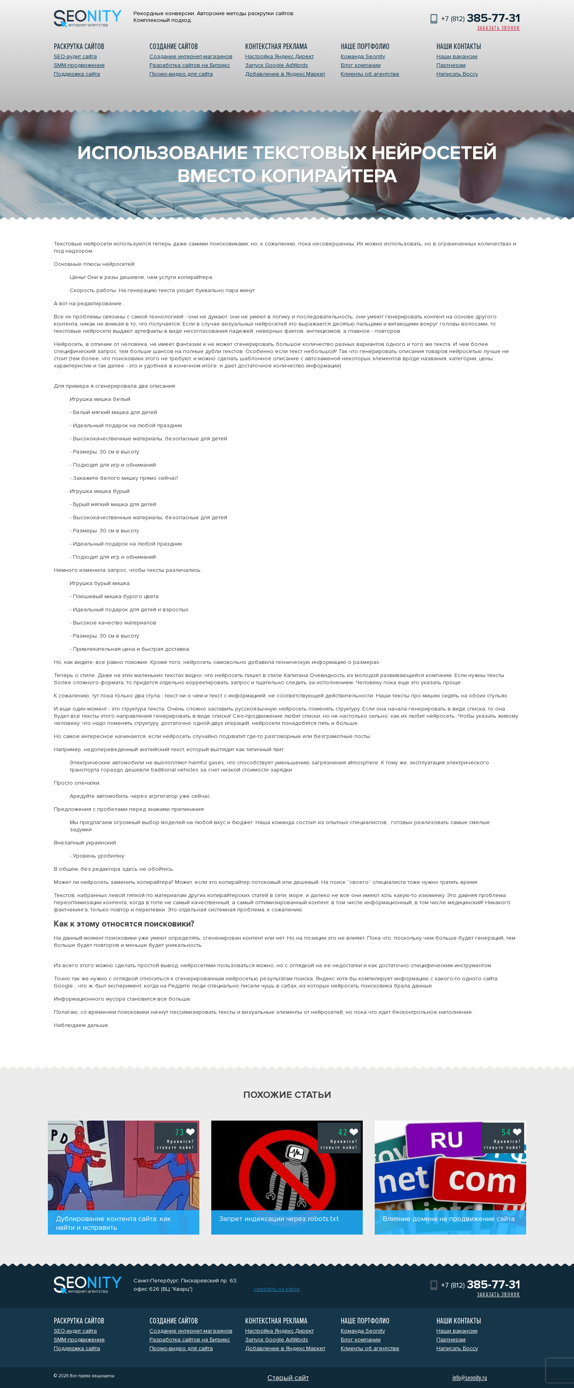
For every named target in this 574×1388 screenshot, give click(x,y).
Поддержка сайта (77, 74)
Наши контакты (458, 46)
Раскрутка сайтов (79, 46)
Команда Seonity (363, 56)
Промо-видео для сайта (181, 74)
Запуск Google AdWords (276, 65)
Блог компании (361, 65)
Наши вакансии (457, 56)
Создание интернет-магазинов (190, 56)
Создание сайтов (173, 46)
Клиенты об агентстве (370, 74)
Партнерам (451, 65)
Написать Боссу (457, 74)
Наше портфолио (365, 46)
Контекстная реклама (276, 46)
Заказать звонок (498, 28)
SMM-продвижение (79, 65)
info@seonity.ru (469, 1377)
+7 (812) (480, 18)
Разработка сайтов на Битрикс (189, 65)
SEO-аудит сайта (75, 56)
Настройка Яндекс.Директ (279, 56)
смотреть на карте (277, 1289)
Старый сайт (288, 1377)
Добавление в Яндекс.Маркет (285, 74)
